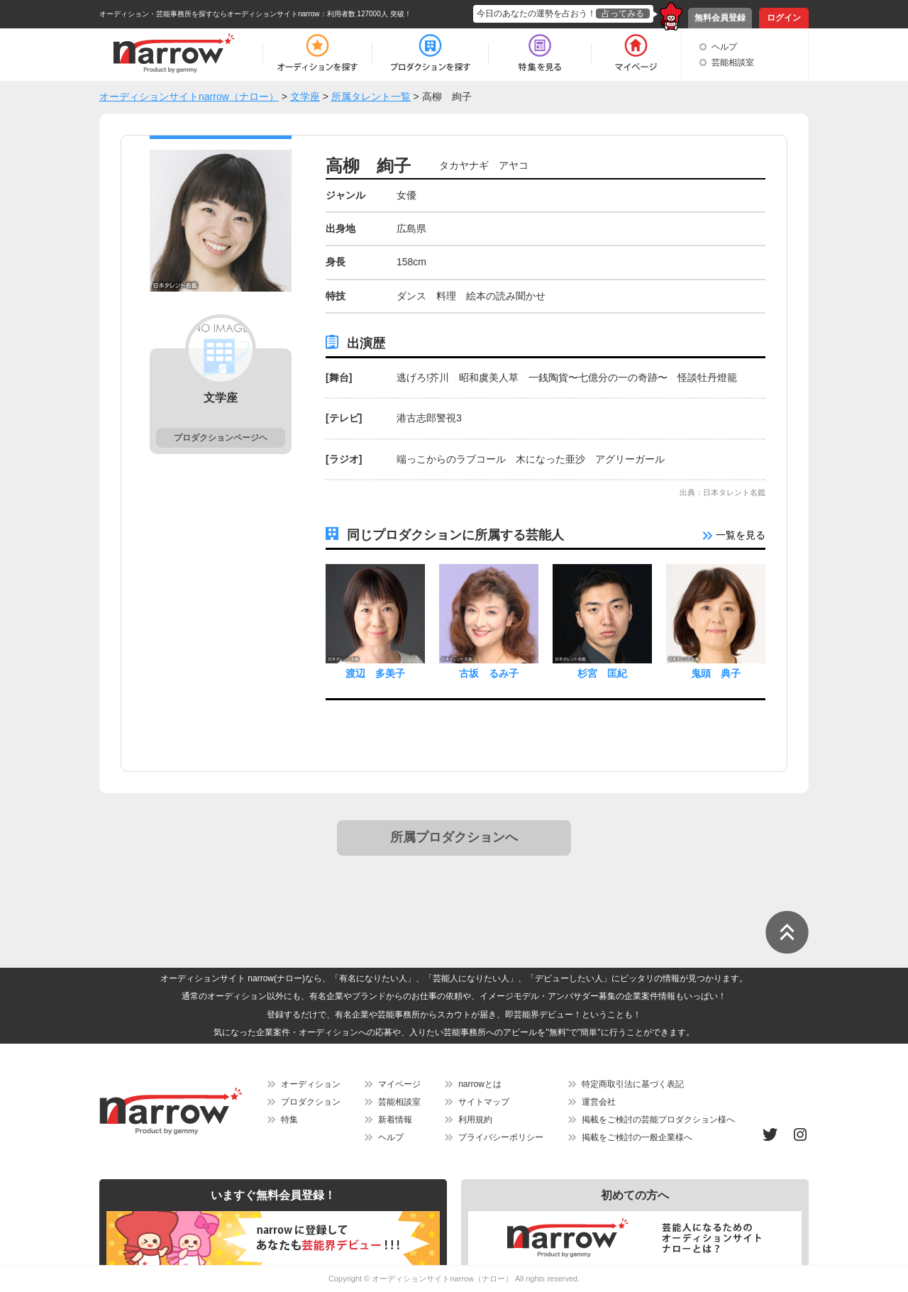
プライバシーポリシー (500, 1137)
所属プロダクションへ (454, 837)
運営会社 (599, 1102)
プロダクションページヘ (220, 438)
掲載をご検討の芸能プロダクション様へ (658, 1120)
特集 (289, 1120)
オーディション (310, 1084)
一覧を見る (734, 535)
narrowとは (480, 1084)
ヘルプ (724, 47)
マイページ (399, 1084)
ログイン (784, 18)
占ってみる (623, 13)
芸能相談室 (733, 62)
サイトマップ (483, 1102)
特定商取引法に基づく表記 (633, 1084)
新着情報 (395, 1120)
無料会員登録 (720, 18)
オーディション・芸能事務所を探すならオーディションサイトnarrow (209, 14)
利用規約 (475, 1120)
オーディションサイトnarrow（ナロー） (442, 1278)
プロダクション (310, 1102)
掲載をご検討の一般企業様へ (637, 1137)
